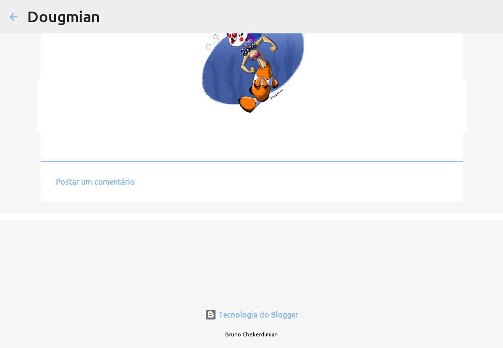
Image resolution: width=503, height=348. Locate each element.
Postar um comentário (95, 181)
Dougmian (63, 16)
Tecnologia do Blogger (251, 314)
